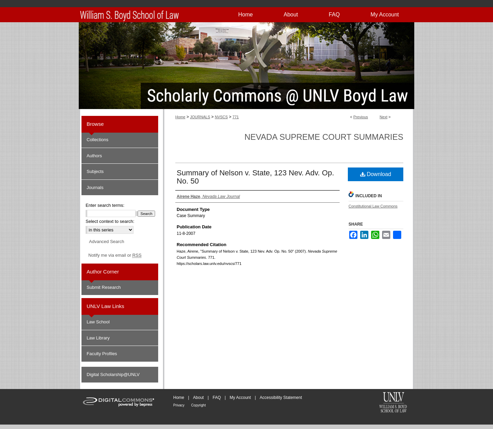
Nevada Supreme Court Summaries (323, 137)
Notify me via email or (114, 255)
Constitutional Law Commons (373, 206)
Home (180, 117)
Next (384, 117)
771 (235, 117)
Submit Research (104, 287)
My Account (240, 397)
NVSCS (221, 117)
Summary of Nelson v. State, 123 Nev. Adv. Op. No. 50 (255, 177)
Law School (98, 321)
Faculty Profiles (102, 353)
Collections (98, 139)
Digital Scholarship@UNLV (113, 374)
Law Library (98, 337)
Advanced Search (106, 241)
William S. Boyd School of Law (393, 403)
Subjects (95, 171)
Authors (94, 155)
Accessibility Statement (281, 397)
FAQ (217, 397)
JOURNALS (200, 117)
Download (375, 174)
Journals (95, 187)
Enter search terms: (105, 205)
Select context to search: (110, 221)
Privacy (179, 405)
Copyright (198, 405)
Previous (360, 117)
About (198, 397)
